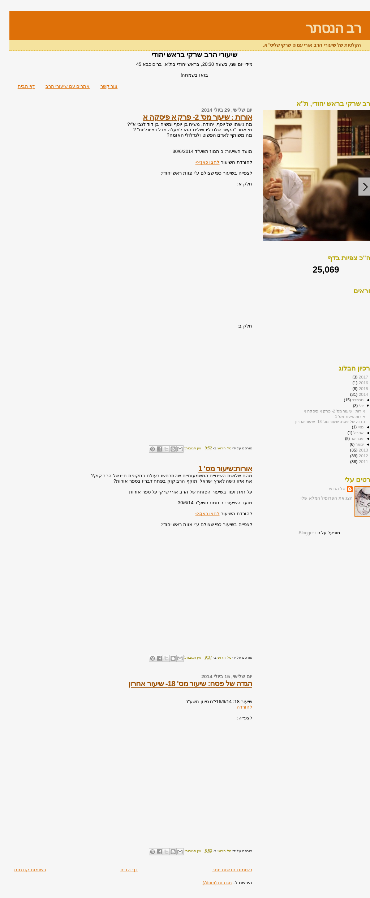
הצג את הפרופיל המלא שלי (317, 498)
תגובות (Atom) (208, 882)
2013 (353, 450)
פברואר (347, 438)
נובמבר (347, 400)
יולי (351, 405)
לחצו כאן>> (198, 162)
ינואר (349, 444)
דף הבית (17, 86)
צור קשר (99, 86)
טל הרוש (328, 488)
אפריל (348, 433)
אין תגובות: (183, 448)
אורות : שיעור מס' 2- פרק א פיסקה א (188, 117)
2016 (353, 382)
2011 (353, 461)
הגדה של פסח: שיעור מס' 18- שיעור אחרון (180, 683)
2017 (353, 377)
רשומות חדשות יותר (222, 869)
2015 (353, 388)
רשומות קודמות (20, 869)
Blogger (297, 532)
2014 (353, 394)
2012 (353, 455)
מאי (350, 427)
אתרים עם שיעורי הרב (58, 86)
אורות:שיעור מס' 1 (216, 468)
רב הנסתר (324, 28)
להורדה (235, 707)
